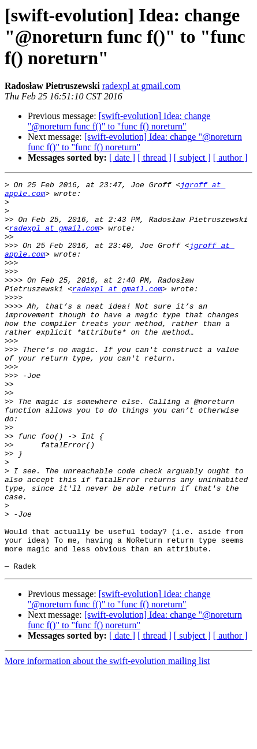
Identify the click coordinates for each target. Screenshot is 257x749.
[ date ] (122, 157)
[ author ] (230, 157)
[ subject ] (192, 157)
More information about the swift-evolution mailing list (107, 739)
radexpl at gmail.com (141, 86)
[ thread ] (154, 157)
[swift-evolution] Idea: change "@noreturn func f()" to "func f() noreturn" (119, 121)
